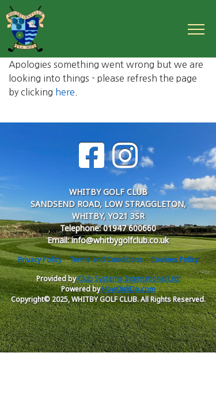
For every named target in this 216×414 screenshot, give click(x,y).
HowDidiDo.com (129, 289)
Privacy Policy (40, 259)
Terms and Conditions (106, 259)
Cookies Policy (174, 259)
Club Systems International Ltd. (129, 278)
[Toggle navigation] (195, 29)
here (65, 92)
